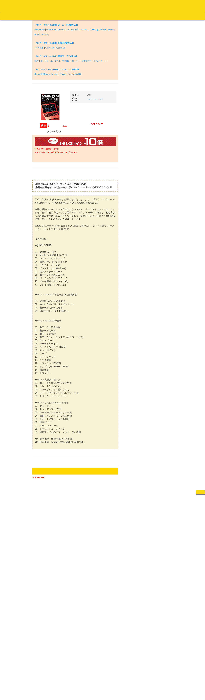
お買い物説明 (33, 16)
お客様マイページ (110, 16)
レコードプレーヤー (158, 338)
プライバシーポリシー (126, 687)
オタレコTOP (6, 16)
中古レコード (42, 322)
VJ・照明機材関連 (157, 361)
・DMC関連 (44, 217)
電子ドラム (154, 456)
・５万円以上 (157, 213)
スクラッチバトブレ (45, 114)
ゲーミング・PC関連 (158, 473)
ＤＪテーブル (155, 263)
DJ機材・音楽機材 (178, 16)
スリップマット (156, 252)
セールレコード (43, 294)
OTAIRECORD (101, 695)
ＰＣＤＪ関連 (155, 179)
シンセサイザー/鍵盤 (158, 442)
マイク (152, 313)
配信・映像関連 (156, 366)
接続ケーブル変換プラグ (160, 307)
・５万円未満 (157, 208)
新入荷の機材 (155, 157)
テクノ (39, 250)
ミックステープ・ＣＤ (46, 328)
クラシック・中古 (44, 147)
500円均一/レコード (45, 305)
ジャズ (39, 119)
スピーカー (154, 291)
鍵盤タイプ (156, 417)
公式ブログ (46, 16)
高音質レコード (43, 159)
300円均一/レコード (45, 300)
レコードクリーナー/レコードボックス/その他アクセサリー (46, 358)
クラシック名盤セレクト (47, 142)
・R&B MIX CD (45, 233)
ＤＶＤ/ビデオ (43, 350)
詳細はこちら (40, 515)
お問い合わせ (59, 16)
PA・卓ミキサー (156, 355)
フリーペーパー (43, 380)
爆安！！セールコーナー (160, 151)
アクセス (79, 687)
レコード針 (154, 246)
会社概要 (72, 16)
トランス (40, 256)
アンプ (152, 344)
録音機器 (153, 437)
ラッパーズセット (159, 399)
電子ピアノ (154, 462)
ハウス (39, 245)
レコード (162, 16)
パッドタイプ (157, 423)
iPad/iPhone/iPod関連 (159, 269)
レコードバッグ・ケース (160, 285)
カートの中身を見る (88, 16)
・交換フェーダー (159, 241)
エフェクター (155, 467)
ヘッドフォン (155, 257)
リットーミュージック (122, 68)
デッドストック (43, 316)
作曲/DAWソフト (159, 385)
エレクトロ (41, 239)
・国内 (42, 108)
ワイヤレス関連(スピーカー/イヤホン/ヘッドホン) (159, 299)
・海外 (42, 102)
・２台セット (157, 195)
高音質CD (41, 153)
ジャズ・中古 (42, 131)
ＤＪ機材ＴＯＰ (156, 146)
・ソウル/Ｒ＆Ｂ (46, 228)
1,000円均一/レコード (46, 311)
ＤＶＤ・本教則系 (157, 349)
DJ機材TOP (19, 16)
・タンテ (155, 189)
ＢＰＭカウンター (157, 324)
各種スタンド (155, 319)
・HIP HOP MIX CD (47, 212)
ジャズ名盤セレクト (45, 125)
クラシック (41, 136)
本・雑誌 (40, 375)
